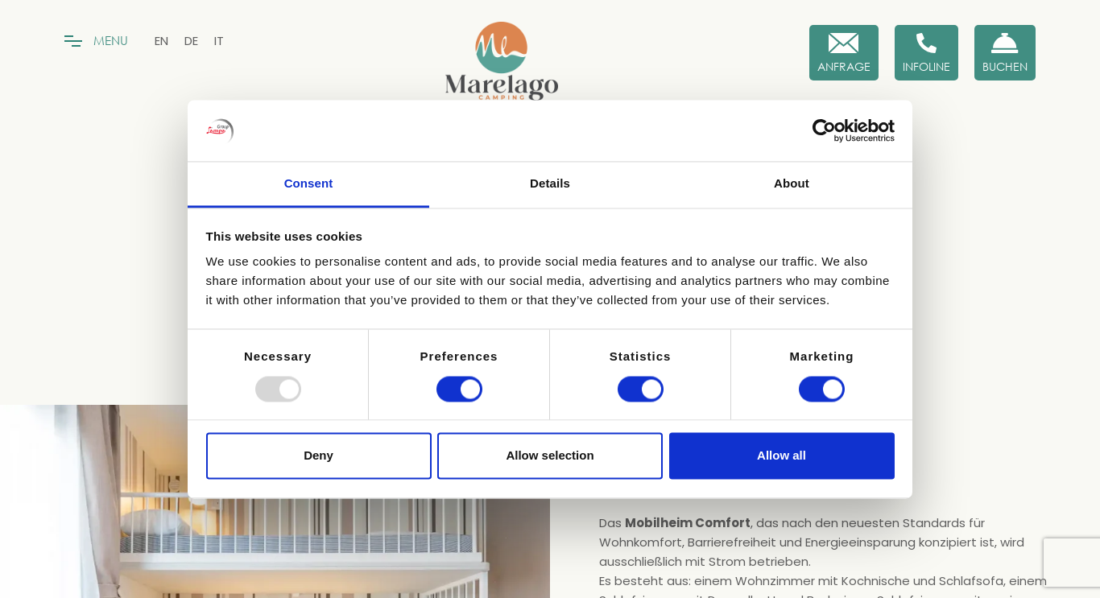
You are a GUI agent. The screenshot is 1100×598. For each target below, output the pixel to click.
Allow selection (549, 456)
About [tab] (791, 184)
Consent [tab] (308, 184)
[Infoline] (926, 52)
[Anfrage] (844, 52)
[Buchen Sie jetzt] (1005, 52)
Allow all (781, 456)
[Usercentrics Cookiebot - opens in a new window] (824, 130)
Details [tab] (550, 184)
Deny (318, 456)
